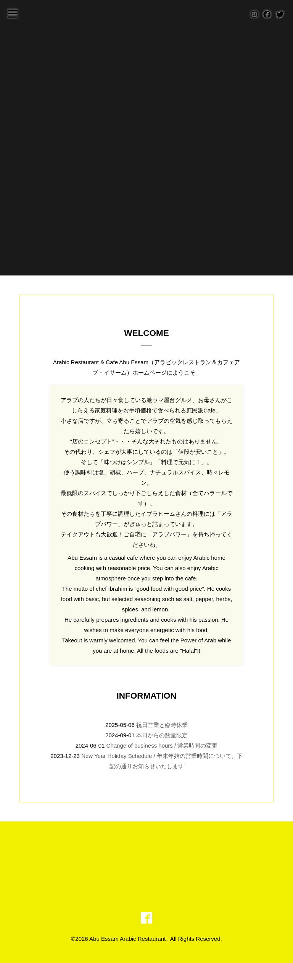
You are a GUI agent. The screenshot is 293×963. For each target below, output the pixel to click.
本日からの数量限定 (162, 735)
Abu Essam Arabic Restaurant (128, 938)
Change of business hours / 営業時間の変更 (162, 745)
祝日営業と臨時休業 (162, 725)
